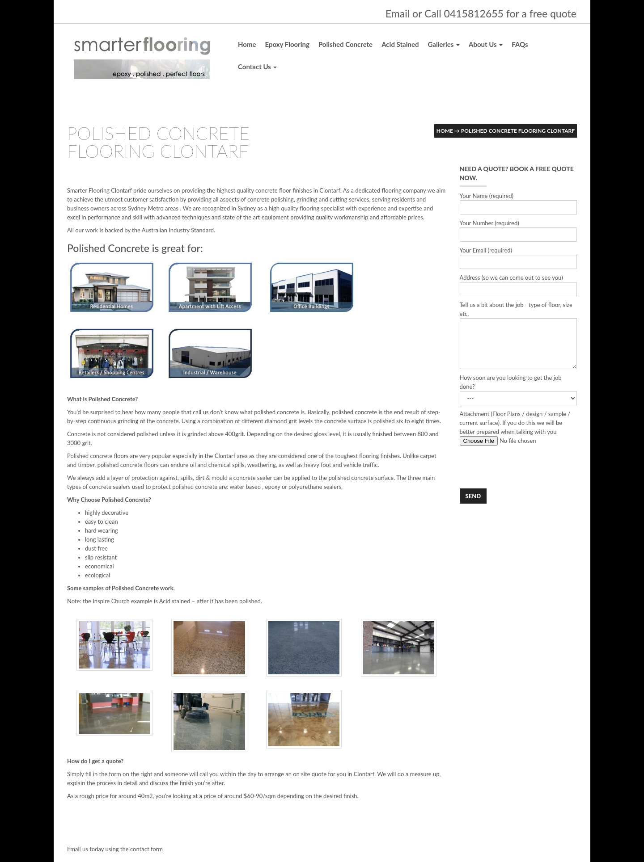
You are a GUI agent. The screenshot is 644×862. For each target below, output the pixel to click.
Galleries (444, 44)
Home (247, 44)
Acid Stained (400, 44)
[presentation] (528, 467)
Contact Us (257, 67)
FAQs (520, 44)
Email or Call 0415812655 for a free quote (481, 13)
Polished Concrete (345, 44)
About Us (486, 44)
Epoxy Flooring (287, 44)
